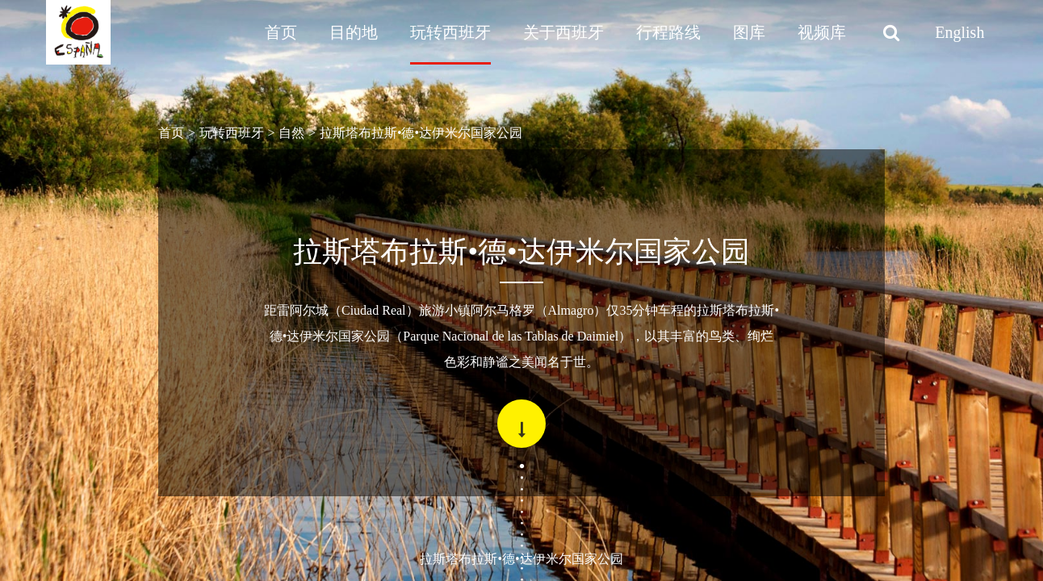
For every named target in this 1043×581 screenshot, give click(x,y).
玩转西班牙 (450, 32)
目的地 (353, 32)
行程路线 (668, 32)
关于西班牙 (563, 32)
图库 (749, 32)
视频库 (822, 32)
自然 (291, 133)
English (959, 32)
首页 (281, 32)
